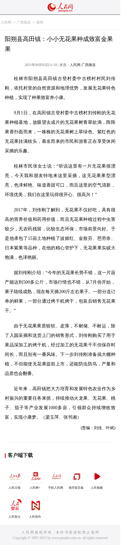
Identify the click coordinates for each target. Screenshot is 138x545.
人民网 (6, 22)
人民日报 (15, 478)
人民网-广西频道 (83, 65)
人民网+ (35, 478)
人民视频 (97, 478)
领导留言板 (76, 478)
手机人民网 (56, 478)
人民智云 (15, 507)
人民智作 (35, 507)
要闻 (39, 22)
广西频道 (24, 22)
